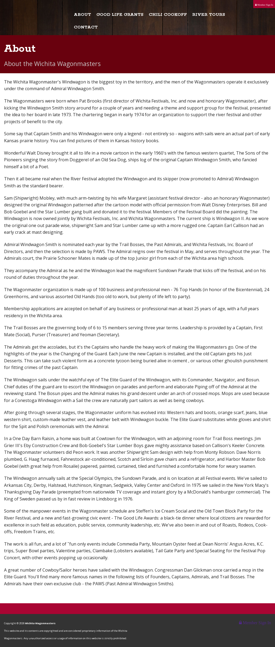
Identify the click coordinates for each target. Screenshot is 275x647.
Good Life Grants (119, 14)
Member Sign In (264, 4)
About (82, 14)
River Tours (208, 14)
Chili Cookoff (168, 14)
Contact (86, 27)
